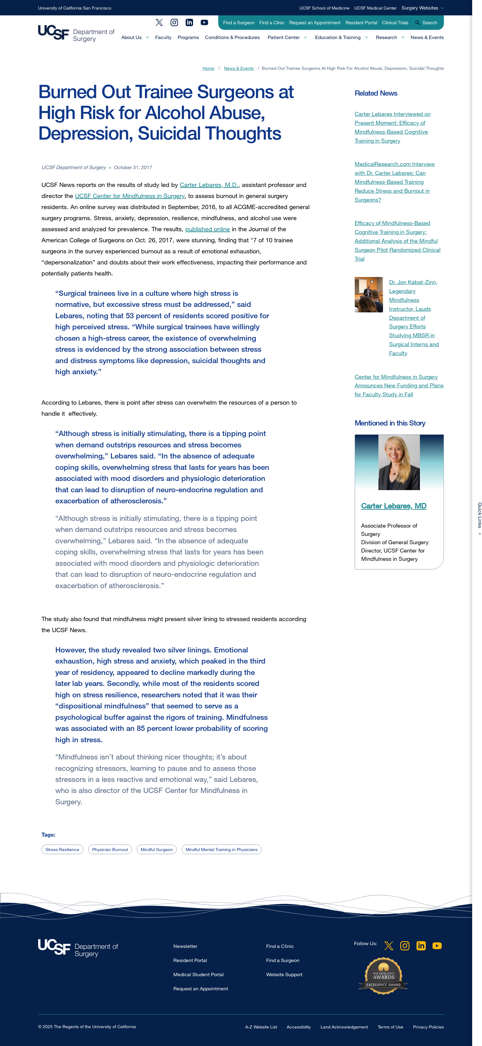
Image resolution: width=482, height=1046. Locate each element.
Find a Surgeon (239, 22)
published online (207, 228)
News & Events (427, 37)
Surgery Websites (420, 7)
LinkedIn (189, 22)
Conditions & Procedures (232, 37)
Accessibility (299, 1026)
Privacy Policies (428, 1026)
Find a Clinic (271, 22)
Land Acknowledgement (344, 1026)
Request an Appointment (315, 22)
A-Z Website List (261, 1026)
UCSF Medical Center (375, 7)
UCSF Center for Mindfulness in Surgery (129, 195)
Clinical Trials (395, 22)
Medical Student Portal (198, 974)
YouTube (204, 22)
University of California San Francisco (74, 7)
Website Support (284, 974)
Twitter (159, 22)
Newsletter (185, 946)
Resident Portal (361, 22)
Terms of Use (390, 1026)
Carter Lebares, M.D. (209, 184)
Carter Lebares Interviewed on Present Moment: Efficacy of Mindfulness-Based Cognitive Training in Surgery (393, 127)
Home (208, 68)
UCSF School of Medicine (324, 7)
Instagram (174, 22)
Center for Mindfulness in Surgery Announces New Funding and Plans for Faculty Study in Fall (399, 385)
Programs (188, 37)
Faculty (163, 37)
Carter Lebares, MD (393, 505)
